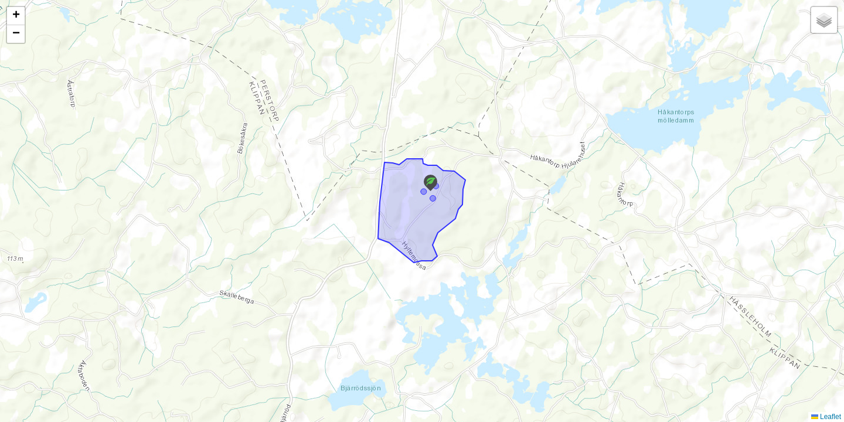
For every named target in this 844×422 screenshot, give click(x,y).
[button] (430, 183)
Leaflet (826, 417)
